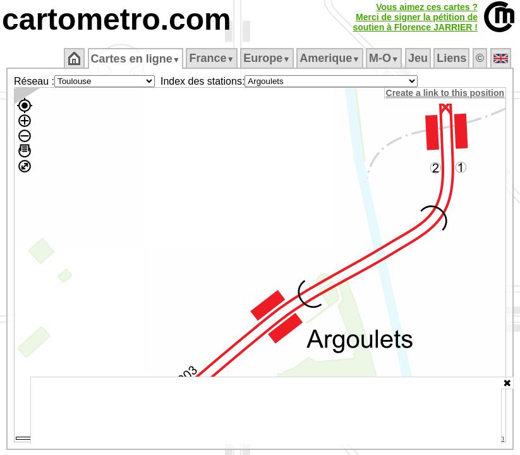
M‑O (385, 58)
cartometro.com (116, 19)
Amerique (331, 58)
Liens (453, 58)
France (212, 58)
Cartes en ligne (136, 58)
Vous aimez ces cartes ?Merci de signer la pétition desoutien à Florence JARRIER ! (415, 17)
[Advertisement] (266, 410)
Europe (268, 58)
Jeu (418, 58)
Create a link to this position (446, 93)
